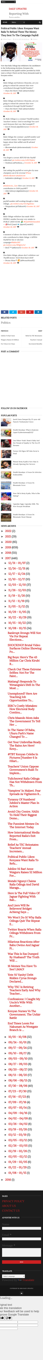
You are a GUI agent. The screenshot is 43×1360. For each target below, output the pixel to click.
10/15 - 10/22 (17, 623)
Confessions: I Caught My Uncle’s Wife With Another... (24, 1002)
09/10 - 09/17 (17, 1053)
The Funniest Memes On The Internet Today (23, 825)
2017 (8, 558)
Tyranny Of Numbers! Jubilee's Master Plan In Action (23, 803)
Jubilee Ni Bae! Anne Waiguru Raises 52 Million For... (25, 872)
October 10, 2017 (9, 93)
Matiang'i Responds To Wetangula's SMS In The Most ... (24, 685)
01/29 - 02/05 (18, 1162)
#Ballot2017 (15, 242)
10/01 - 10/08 (17, 1037)
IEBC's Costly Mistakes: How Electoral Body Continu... (22, 709)
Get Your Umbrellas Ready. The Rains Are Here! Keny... (24, 745)
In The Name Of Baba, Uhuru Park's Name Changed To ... (21, 733)
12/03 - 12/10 (17, 585)
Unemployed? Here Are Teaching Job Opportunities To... (22, 697)
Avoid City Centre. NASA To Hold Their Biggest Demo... (23, 815)
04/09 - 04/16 (18, 1113)
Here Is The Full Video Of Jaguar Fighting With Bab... (23, 897)
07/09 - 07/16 (17, 1102)
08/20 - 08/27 (18, 1069)
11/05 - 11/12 (17, 606)
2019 (8, 547)
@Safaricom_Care (10, 186)
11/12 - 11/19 (16, 601)
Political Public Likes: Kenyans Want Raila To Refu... (23, 860)
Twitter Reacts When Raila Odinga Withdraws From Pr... (24, 933)
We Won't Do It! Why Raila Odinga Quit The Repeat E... (24, 921)
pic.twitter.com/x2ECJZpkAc (23, 160)
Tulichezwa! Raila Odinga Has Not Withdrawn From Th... (25, 782)
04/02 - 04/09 (18, 1118)
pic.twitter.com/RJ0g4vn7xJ (14, 245)
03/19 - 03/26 (18, 1129)
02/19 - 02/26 (18, 1151)
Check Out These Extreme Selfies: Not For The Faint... (24, 673)
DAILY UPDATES (17, 8)
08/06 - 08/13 (18, 1080)
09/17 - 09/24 (17, 1048)
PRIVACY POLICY (13, 1201)
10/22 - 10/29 (17, 617)
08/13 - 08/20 (18, 1075)
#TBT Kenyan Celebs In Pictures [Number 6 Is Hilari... (23, 758)
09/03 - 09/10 (18, 1059)
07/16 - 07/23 (17, 1097)
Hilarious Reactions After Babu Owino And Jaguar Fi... (23, 945)
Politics (35, 39)
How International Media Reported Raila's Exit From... (23, 836)
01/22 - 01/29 (17, 1167)
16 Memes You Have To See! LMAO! (22, 967)
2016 (8, 1180)
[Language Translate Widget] (13, 1276)
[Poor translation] (8, 1318)
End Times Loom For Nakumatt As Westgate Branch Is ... (23, 1027)
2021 (8, 536)
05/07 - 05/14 (17, 1108)
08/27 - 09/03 (18, 1064)
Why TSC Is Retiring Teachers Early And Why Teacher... (24, 990)
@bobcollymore (9, 176)
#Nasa (28, 173)
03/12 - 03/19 (17, 1135)
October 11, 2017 (31, 163)
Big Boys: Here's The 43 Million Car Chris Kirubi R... (24, 661)
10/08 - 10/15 (17, 628)
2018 (8, 553)
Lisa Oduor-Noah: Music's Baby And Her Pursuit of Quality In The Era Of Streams (26, 443)
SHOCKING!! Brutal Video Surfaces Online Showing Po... (24, 648)
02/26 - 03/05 (18, 1146)
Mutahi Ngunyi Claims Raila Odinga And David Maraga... (23, 884)
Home (5, 22)
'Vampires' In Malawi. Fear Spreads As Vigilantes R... (24, 792)
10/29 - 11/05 (17, 612)
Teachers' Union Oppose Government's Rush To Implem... (23, 770)
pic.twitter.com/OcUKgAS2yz (22, 204)
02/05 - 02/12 (18, 1156)
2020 (8, 542)
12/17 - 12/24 (17, 574)
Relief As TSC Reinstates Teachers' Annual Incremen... (23, 848)
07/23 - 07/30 (17, 1091)
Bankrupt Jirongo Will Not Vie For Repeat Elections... (24, 636)
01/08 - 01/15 (17, 1173)
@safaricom (20, 176)
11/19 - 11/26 (17, 596)
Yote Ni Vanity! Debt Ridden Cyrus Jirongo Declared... (22, 978)
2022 (8, 531)
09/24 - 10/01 (17, 1042)
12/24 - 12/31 (17, 568)
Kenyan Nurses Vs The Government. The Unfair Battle (24, 1015)
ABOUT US (9, 1206)
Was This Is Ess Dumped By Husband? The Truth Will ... (23, 957)
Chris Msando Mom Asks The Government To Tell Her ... (24, 721)
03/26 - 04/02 (18, 1124)
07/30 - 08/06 (18, 1086)
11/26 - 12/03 (17, 590)
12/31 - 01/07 (17, 563)
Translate (26, 1280)
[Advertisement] (21, 286)
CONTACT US (11, 1211)
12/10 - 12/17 (17, 579)
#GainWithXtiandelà (31, 222)
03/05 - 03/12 (18, 1140)
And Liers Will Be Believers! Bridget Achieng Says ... (20, 909)
